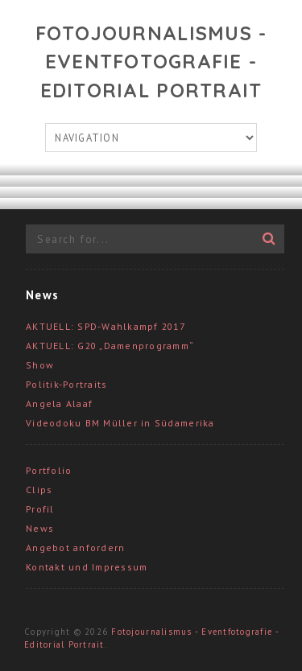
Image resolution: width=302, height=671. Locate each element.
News (40, 528)
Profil (40, 509)
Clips (39, 490)
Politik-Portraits (66, 384)
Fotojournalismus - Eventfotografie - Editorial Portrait (151, 61)
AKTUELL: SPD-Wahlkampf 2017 (105, 326)
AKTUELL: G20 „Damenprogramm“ (110, 346)
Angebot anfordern (75, 547)
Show (40, 365)
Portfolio (49, 470)
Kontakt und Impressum (86, 567)
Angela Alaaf (59, 403)
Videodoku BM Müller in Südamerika (120, 423)
